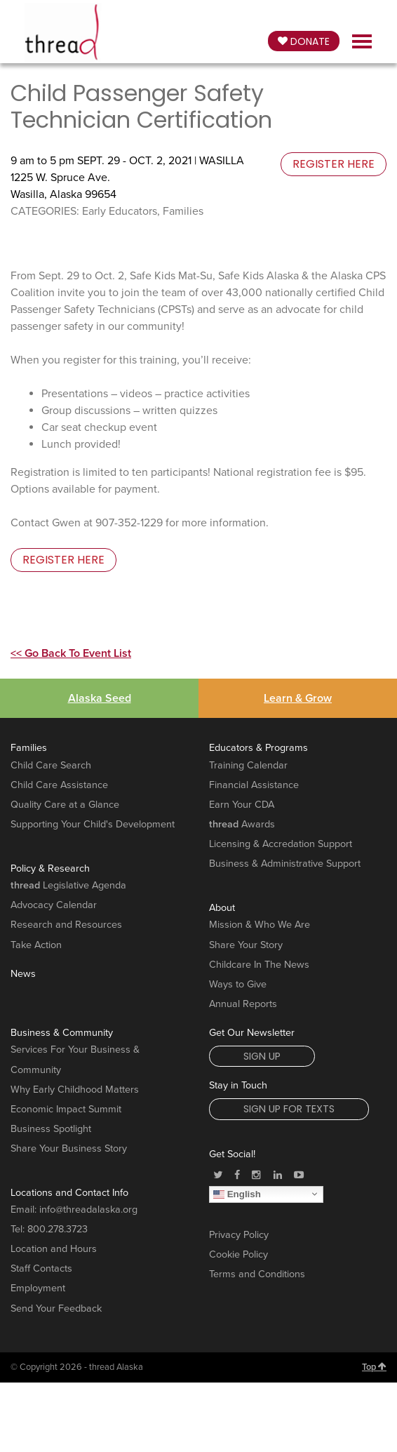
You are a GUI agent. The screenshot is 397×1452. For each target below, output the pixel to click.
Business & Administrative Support (285, 864)
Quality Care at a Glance (65, 805)
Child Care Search (51, 765)
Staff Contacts (41, 1268)
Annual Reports (243, 1004)
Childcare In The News (259, 965)
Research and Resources (66, 925)
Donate (304, 41)
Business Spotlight (51, 1129)
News (23, 974)
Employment (38, 1288)
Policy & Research (50, 868)
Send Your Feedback (56, 1308)
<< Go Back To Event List (71, 653)
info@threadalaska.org (88, 1209)
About (222, 908)
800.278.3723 (57, 1229)
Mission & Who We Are (259, 925)
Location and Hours (54, 1249)
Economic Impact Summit (66, 1109)
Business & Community (62, 1033)
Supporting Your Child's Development (93, 824)
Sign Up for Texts (289, 1109)
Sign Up (262, 1056)
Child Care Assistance (59, 785)
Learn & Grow (298, 698)
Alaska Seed (99, 698)
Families (29, 748)
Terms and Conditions (257, 1274)
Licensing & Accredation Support (280, 844)
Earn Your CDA (241, 805)
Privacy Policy (239, 1235)
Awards (242, 824)
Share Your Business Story (69, 1148)
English (237, 1193)
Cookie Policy (238, 1254)
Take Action (36, 945)
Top (374, 1367)
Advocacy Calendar (54, 905)
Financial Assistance (254, 785)
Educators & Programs (258, 748)
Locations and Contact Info (69, 1193)
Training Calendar (248, 765)
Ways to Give (238, 984)
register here (333, 164)
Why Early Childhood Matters (75, 1089)
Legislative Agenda (68, 885)
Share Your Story (246, 945)
